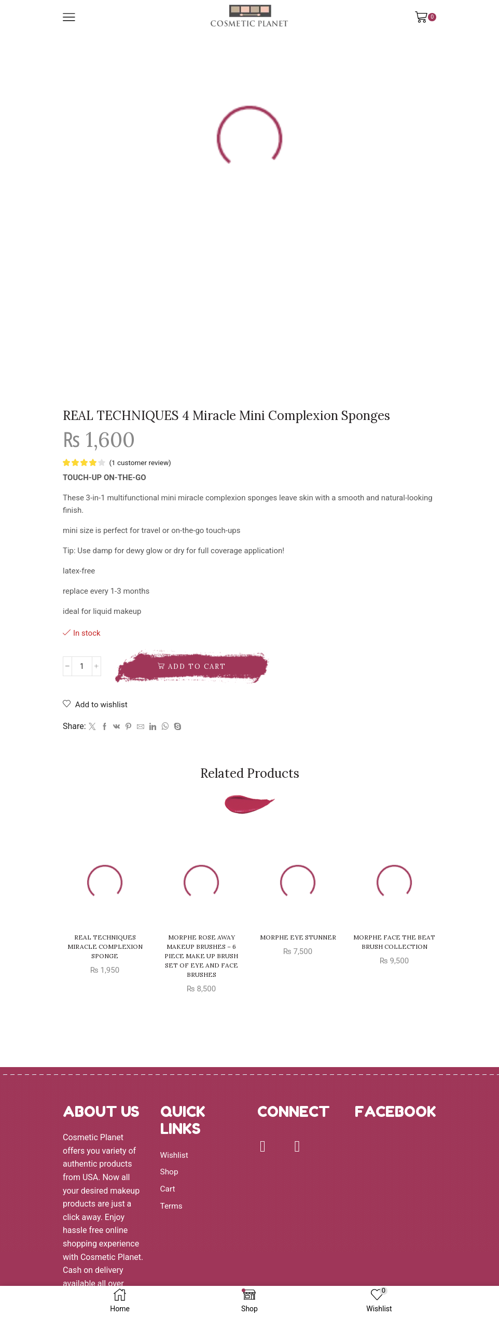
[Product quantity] (82, 667)
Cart (168, 1189)
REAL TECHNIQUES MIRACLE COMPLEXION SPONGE (105, 947)
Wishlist (174, 1155)
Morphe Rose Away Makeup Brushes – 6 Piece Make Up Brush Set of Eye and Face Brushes (201, 956)
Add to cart (197, 667)
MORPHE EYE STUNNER (298, 938)
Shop (169, 1172)
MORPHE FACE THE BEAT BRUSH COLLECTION (394, 942)
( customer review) (141, 462)
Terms (172, 1206)
